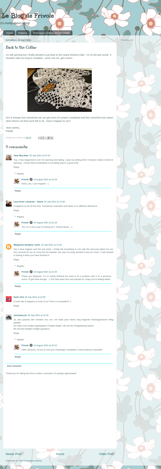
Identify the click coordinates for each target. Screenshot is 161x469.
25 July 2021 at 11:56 (54, 201)
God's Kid (19, 297)
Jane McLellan (21, 155)
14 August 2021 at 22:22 (45, 345)
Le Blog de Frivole (27, 16)
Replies (20, 173)
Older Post (106, 454)
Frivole (25, 179)
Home (9, 33)
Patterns (22, 33)
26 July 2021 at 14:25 (38, 315)
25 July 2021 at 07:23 (39, 155)
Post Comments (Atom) (30, 461)
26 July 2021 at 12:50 (35, 297)
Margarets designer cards (27, 245)
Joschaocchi (20, 315)
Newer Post (13, 454)
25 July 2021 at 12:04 (51, 245)
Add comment (14, 366)
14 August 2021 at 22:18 (45, 179)
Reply (16, 167)
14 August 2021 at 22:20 (45, 272)
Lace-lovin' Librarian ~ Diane (28, 201)
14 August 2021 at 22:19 (45, 222)
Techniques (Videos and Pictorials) (51, 33)
